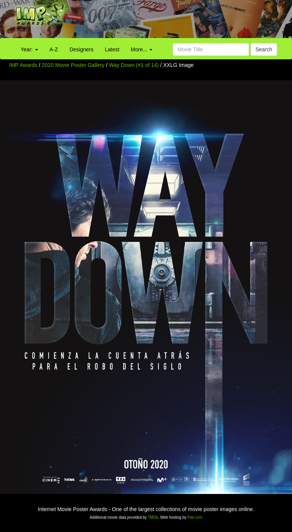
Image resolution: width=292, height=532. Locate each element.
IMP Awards (23, 65)
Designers (82, 49)
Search (264, 49)
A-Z (53, 49)
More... (141, 49)
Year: (29, 49)
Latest (112, 49)
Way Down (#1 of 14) (134, 65)
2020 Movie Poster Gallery (73, 65)
